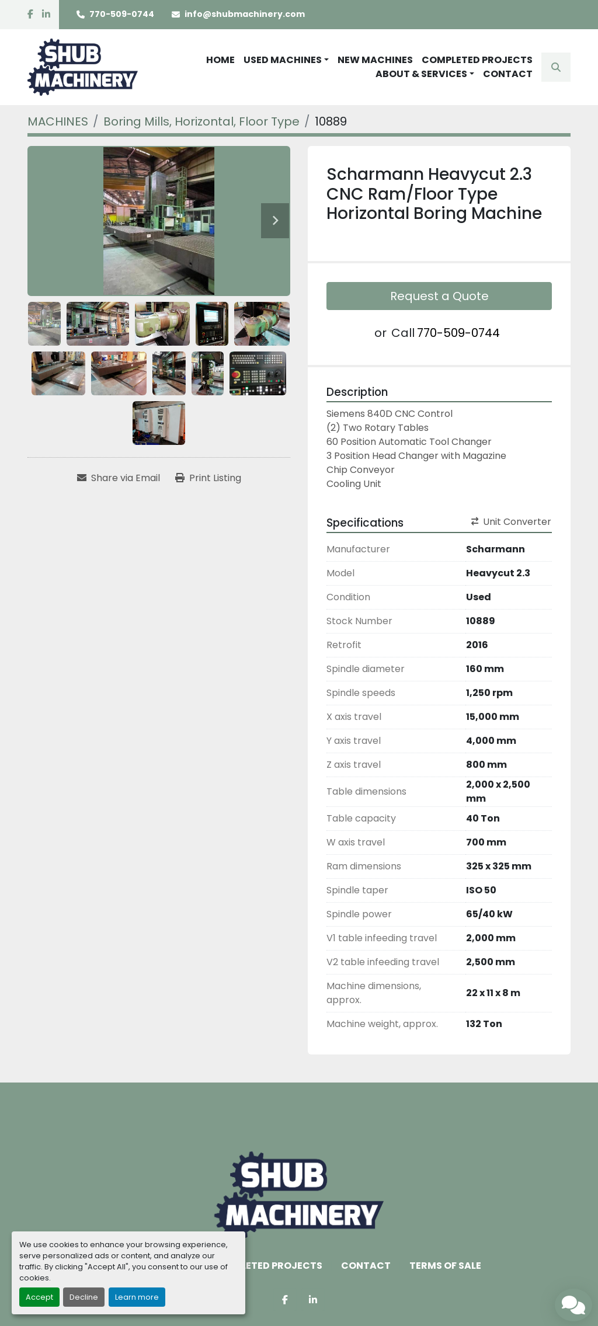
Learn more (137, 1297)
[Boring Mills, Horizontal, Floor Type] (201, 121)
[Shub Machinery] (298, 1195)
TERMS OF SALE (445, 1265)
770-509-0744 (121, 14)
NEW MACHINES (375, 60)
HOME (220, 60)
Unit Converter (511, 521)
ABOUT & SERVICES (421, 74)
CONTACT (508, 74)
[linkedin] (46, 15)
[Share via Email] (118, 478)
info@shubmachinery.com (245, 14)
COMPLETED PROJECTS (477, 60)
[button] (286, 60)
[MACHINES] (57, 121)
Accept (39, 1297)
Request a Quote (439, 296)
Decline (83, 1297)
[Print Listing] (208, 478)
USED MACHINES (283, 60)
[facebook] (30, 15)
